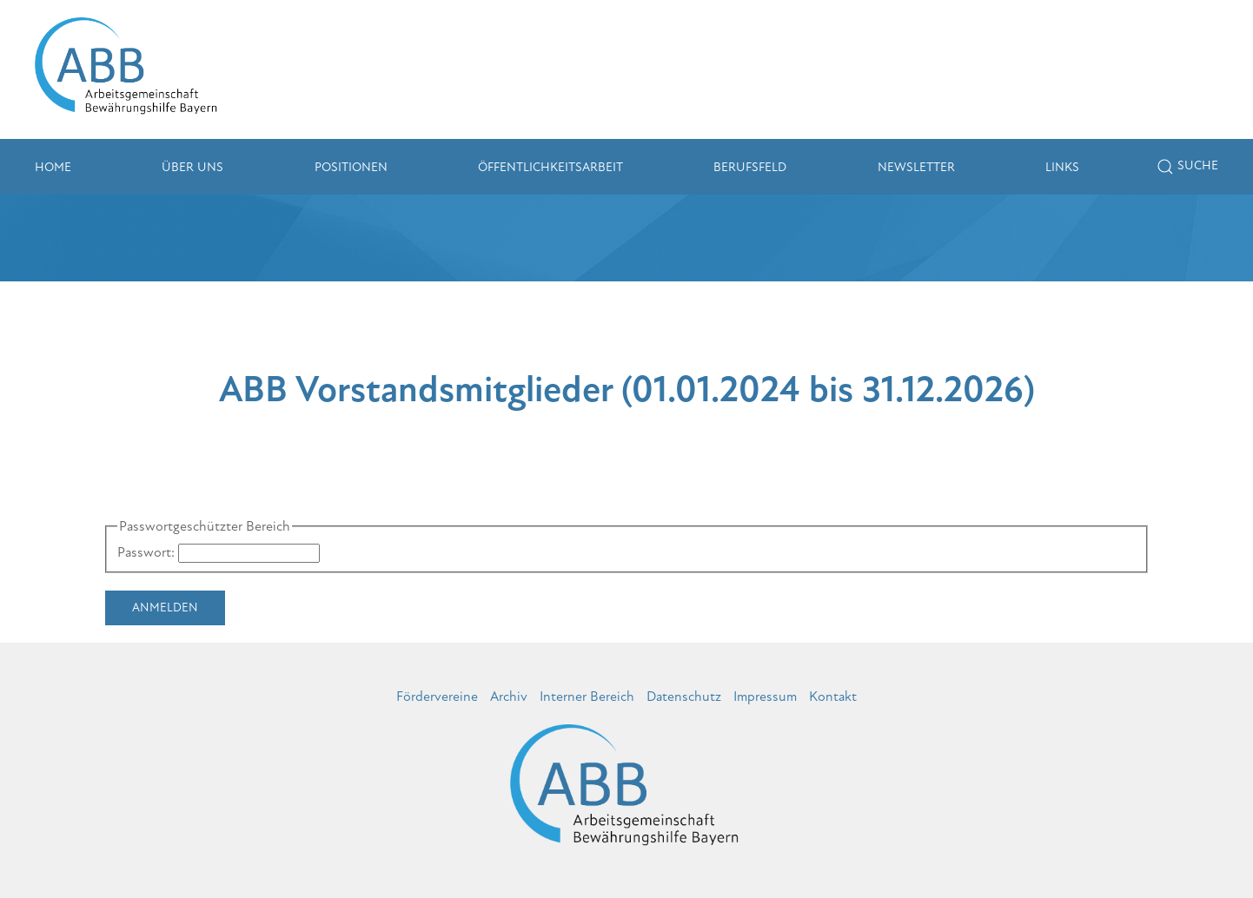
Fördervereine (437, 696)
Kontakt (833, 696)
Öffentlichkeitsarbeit (550, 167)
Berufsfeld (749, 167)
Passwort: (146, 552)
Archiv (508, 696)
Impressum (765, 696)
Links (1062, 167)
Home (53, 167)
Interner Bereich (587, 696)
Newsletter (916, 167)
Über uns (192, 167)
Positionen (351, 167)
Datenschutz (683, 696)
